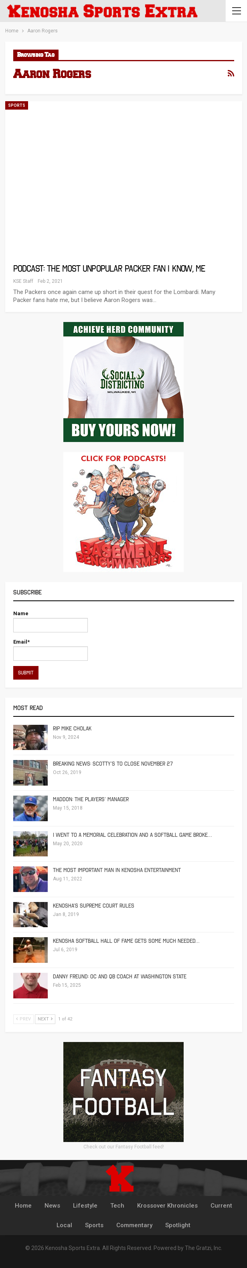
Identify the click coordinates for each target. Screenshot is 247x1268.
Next (45, 1019)
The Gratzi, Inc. (203, 1248)
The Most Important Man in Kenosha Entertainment (117, 870)
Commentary (134, 1225)
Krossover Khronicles (167, 1205)
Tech (117, 1205)
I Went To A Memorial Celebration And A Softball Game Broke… (132, 835)
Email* (50, 650)
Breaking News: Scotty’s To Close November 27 (113, 763)
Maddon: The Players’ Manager (91, 799)
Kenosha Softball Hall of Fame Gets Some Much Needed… (126, 941)
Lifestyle (85, 1205)
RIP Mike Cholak (72, 728)
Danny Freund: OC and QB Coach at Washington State (119, 976)
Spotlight (177, 1225)
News (52, 1205)
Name (50, 621)
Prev (23, 1019)
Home (23, 1205)
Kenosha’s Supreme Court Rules (93, 905)
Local (64, 1225)
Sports (16, 105)
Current (221, 1205)
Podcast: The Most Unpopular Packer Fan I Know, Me (109, 268)
